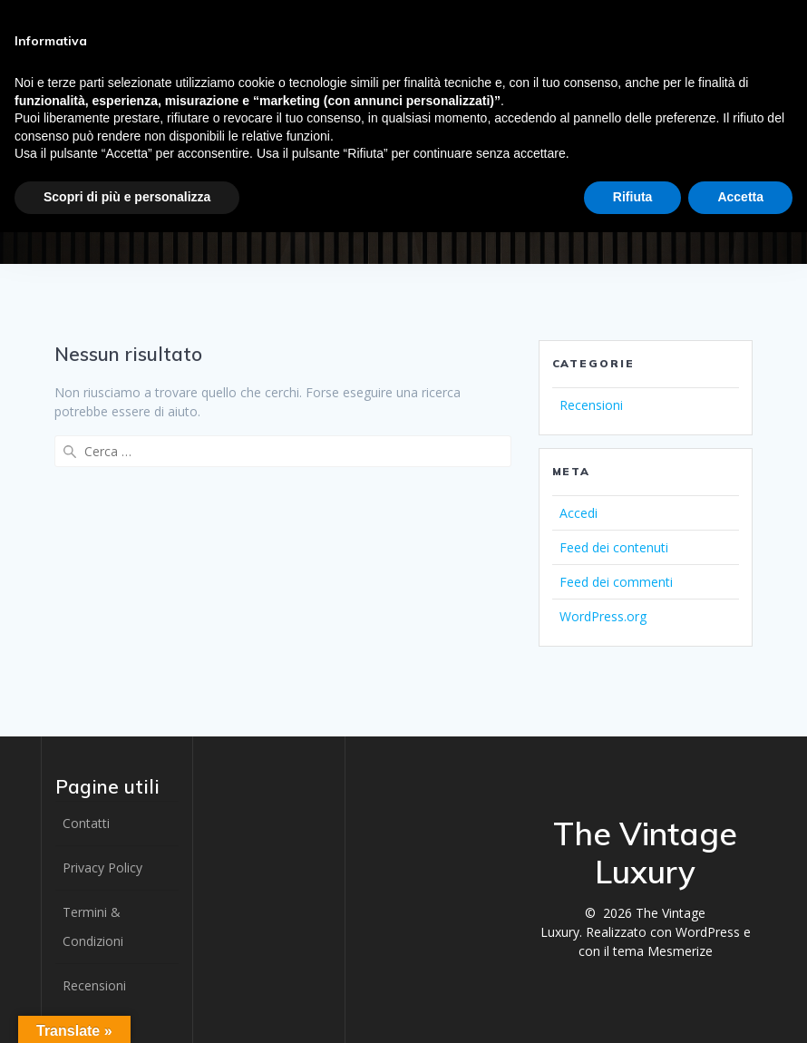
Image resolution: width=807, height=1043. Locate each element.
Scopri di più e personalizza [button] (127, 197)
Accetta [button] (740, 197)
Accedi (578, 513)
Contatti (86, 823)
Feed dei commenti (616, 581)
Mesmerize (680, 951)
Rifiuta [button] (633, 197)
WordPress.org (603, 616)
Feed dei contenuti (613, 547)
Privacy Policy (102, 867)
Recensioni (591, 405)
